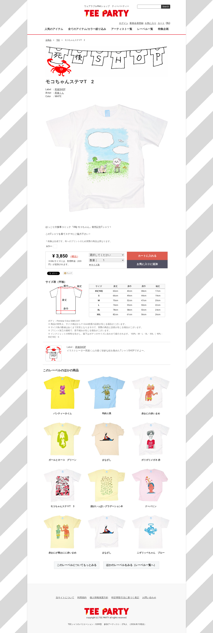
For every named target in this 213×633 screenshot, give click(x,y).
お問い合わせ (149, 597)
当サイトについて (65, 597)
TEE (58, 40)
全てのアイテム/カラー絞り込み (87, 29)
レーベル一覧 (145, 29)
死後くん (59, 92)
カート (161, 23)
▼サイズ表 (94, 264)
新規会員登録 (136, 23)
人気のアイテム (54, 29)
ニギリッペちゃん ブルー (151, 552)
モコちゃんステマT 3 (62, 506)
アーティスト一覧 (121, 29)
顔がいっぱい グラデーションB (106, 506)
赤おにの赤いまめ (150, 413)
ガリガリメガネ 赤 (150, 460)
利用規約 (82, 597)
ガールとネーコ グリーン (62, 460)
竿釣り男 (106, 413)
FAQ (168, 23)
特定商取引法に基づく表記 (125, 597)
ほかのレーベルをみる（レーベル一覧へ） (131, 565)
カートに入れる (147, 255)
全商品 (48, 40)
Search (165, 6)
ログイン (123, 23)
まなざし (106, 460)
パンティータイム (62, 413)
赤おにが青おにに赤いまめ (62, 552)
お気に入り (150, 23)
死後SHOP (60, 89)
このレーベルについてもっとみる (77, 565)
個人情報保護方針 (99, 597)
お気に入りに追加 (147, 264)
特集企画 (163, 29)
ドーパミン (150, 506)
